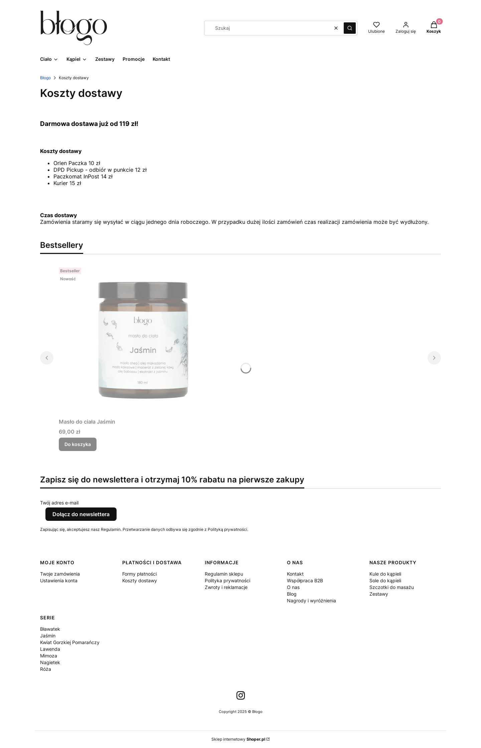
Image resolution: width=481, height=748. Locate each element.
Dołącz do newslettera (81, 514)
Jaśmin (47, 635)
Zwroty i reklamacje (226, 587)
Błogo (45, 77)
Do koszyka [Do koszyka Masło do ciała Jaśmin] (77, 444)
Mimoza (48, 655)
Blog (292, 594)
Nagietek (50, 662)
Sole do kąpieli (385, 580)
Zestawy (378, 594)
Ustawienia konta (58, 580)
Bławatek (50, 629)
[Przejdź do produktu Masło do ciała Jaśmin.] (142, 340)
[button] (350, 28)
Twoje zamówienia (60, 574)
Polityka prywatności (227, 580)
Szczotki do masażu (391, 587)
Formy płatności (139, 574)
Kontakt (295, 574)
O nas (293, 587)
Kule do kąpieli (385, 574)
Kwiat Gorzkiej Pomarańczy (70, 642)
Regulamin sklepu (224, 574)
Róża (45, 669)
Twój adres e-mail (59, 502)
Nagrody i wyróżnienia (311, 600)
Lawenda (50, 649)
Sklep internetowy (238, 739)
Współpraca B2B (305, 580)
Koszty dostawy (139, 580)
